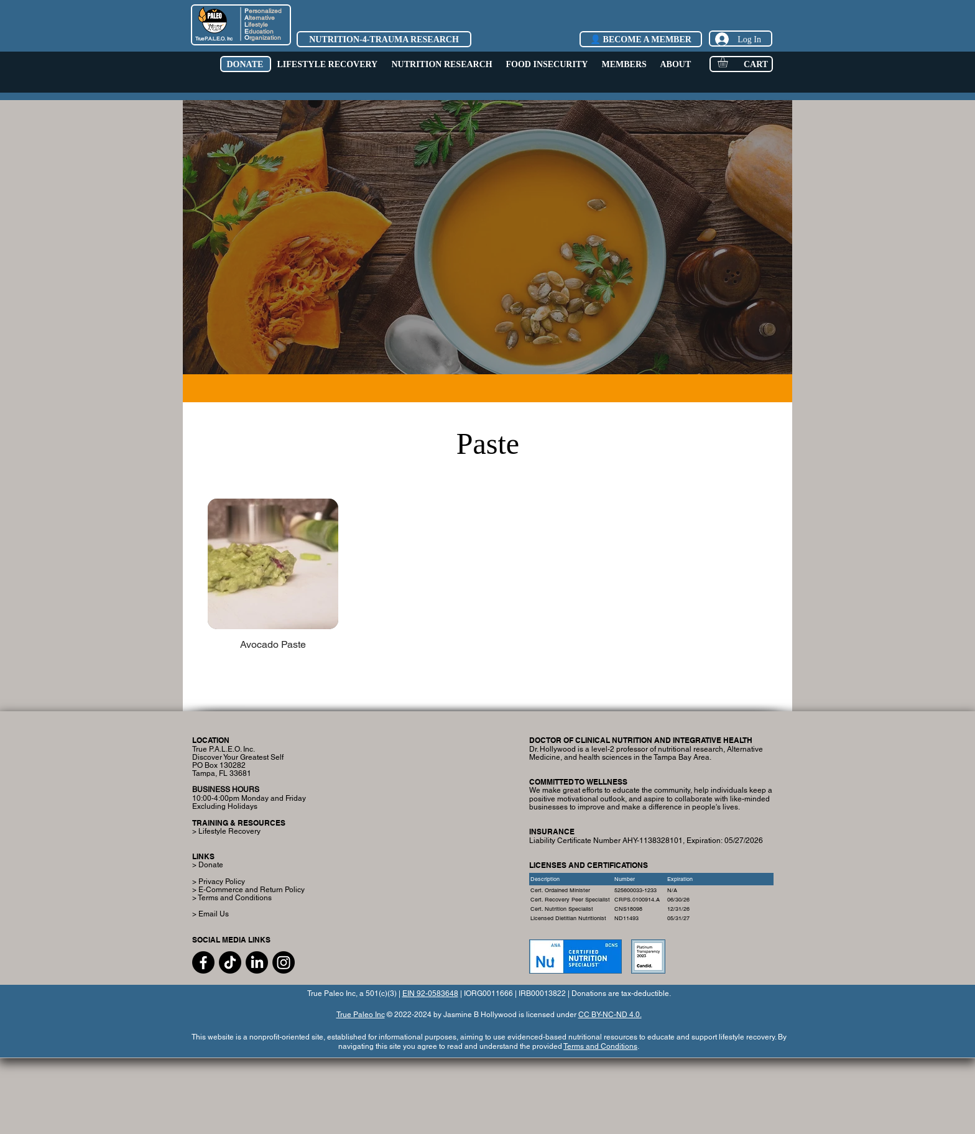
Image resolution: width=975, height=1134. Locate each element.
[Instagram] (283, 962)
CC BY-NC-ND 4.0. (610, 1014)
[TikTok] (230, 962)
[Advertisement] (487, 1095)
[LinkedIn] (257, 962)
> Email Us (210, 914)
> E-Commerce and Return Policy (248, 889)
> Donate (207, 864)
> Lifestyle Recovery (226, 831)
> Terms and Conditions (232, 897)
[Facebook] (203, 962)
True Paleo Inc (360, 1014)
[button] (245, 64)
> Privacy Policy (218, 881)
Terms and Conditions (600, 1046)
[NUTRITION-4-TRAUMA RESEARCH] (384, 39)
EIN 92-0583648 (430, 993)
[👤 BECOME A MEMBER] (641, 39)
